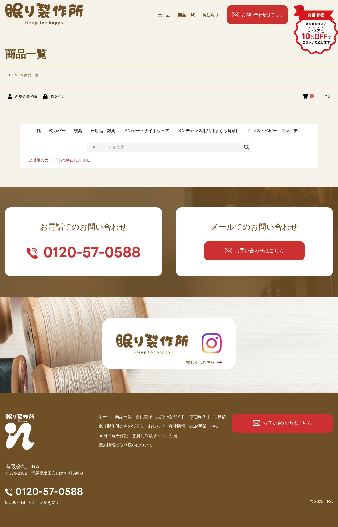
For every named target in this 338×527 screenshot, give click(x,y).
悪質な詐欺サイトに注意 (155, 436)
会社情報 (177, 426)
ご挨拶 (219, 417)
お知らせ (210, 15)
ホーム (164, 15)
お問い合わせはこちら (262, 14)
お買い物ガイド (170, 417)
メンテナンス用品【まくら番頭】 (208, 131)
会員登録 (143, 417)
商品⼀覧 (186, 15)
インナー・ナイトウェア (146, 131)
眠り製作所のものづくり (121, 426)
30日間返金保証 (113, 436)
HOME (14, 75)
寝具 (78, 131)
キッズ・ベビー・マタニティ (275, 131)
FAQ (215, 426)
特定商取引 (199, 417)
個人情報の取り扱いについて (126, 446)
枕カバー (57, 131)
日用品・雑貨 (102, 131)
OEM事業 (198, 426)
